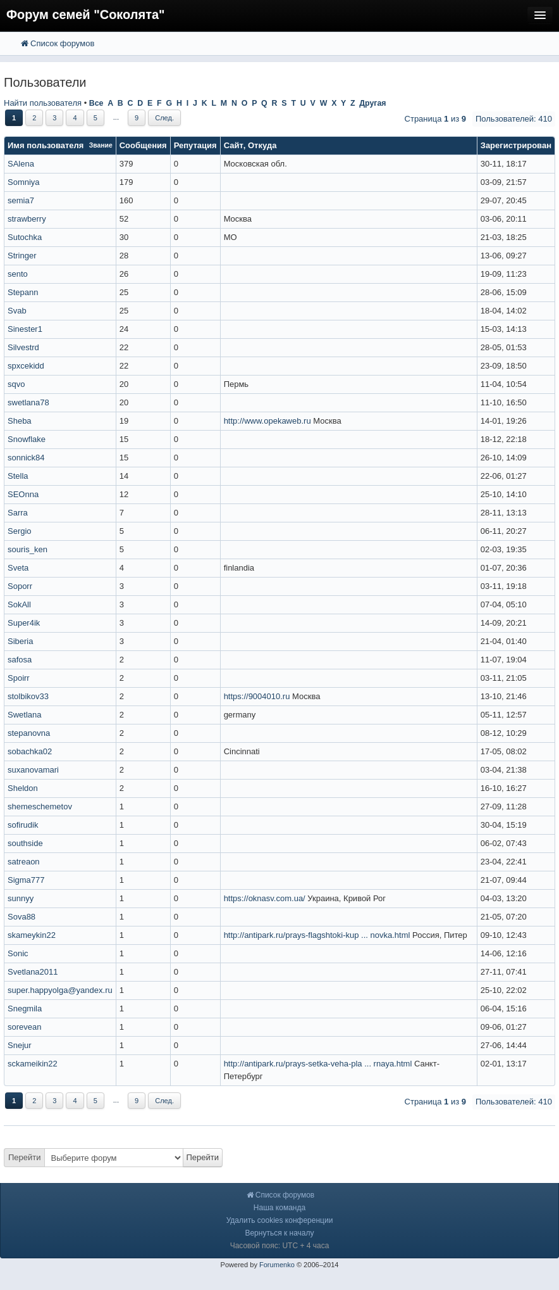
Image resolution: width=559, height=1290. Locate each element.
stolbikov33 (28, 696)
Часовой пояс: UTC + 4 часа (279, 1245)
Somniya (24, 182)
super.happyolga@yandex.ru (60, 990)
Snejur (20, 1045)
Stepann (23, 292)
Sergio (20, 531)
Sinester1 (25, 329)
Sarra (18, 512)
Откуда (262, 145)
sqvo (16, 384)
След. (164, 118)
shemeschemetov (40, 806)
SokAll (19, 604)
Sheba (20, 421)
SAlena (21, 163)
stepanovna (29, 733)
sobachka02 (30, 751)
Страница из (435, 118)
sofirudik (23, 825)
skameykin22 (32, 935)
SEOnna (23, 494)
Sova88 (21, 916)
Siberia (20, 641)
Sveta (18, 567)
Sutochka (25, 237)
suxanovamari (33, 770)
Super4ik (24, 623)
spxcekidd (26, 365)
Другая (372, 103)
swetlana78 (28, 402)
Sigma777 (26, 880)
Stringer (22, 255)
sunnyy (21, 898)
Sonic (18, 953)
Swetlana (24, 714)
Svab (17, 310)
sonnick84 (26, 457)
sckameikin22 (33, 1063)
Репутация (195, 145)
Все (96, 103)
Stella (18, 476)
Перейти (24, 1157)
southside (25, 843)
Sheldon (23, 788)
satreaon (24, 861)
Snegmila (25, 1008)
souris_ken (27, 549)
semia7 (21, 200)
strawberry (27, 219)
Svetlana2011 (33, 972)
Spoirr (19, 678)
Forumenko (277, 1264)
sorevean (24, 1027)
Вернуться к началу (279, 1233)
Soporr (20, 586)
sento (18, 274)
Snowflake (27, 439)
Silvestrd (23, 347)
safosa (20, 659)
